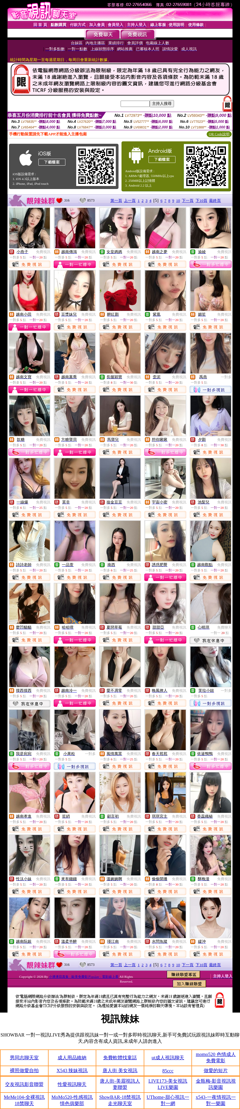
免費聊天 (224, 627)
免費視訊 (43, 252)
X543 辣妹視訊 (72, 1070)
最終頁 (215, 200)
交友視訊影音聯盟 (24, 1084)
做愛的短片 (216, 1070)
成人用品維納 (72, 1057)
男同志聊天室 (24, 1057)
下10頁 (201, 200)
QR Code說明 (219, 134)
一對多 (226, 377)
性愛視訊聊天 (72, 1084)
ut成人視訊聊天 (168, 1057)
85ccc (167, 1070)
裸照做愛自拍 (24, 1070)
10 (178, 200)
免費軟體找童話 (120, 1057)
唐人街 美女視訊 (120, 1070)
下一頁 (188, 200)
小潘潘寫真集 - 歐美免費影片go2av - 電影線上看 (83, 976)
